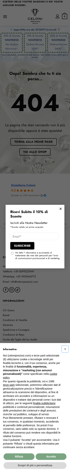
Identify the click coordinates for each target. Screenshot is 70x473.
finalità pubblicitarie (44, 403)
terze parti (9, 384)
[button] (65, 349)
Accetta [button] (51, 456)
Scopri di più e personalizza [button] (35, 465)
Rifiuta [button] (19, 456)
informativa (31, 252)
